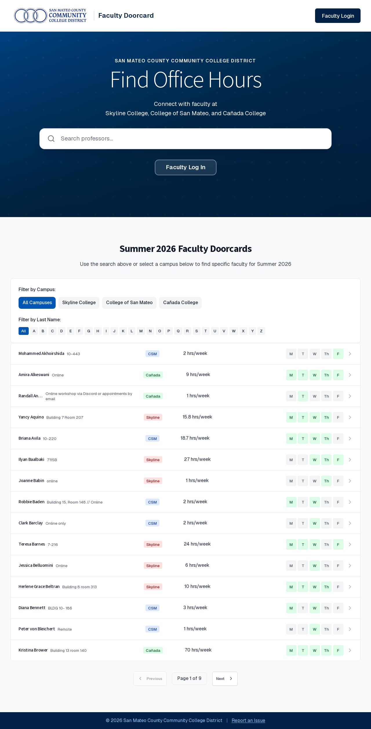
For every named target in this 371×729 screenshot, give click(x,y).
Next (225, 678)
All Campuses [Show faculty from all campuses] (37, 302)
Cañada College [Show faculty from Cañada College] (180, 302)
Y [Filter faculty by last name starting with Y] (252, 330)
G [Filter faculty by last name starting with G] (88, 330)
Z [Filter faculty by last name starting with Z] (261, 330)
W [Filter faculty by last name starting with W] (234, 330)
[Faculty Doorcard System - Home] (84, 15)
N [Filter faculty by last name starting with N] (150, 330)
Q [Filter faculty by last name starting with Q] (178, 330)
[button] (185, 353)
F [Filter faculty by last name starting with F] (79, 330)
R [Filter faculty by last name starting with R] (187, 330)
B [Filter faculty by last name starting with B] (43, 330)
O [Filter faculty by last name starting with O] (159, 330)
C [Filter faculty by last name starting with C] (52, 330)
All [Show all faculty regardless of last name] (23, 330)
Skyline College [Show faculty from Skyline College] (79, 302)
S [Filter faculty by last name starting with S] (196, 330)
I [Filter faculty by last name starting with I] (106, 330)
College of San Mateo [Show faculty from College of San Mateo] (129, 302)
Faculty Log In (185, 167)
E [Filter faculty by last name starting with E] (71, 330)
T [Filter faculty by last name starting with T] (205, 330)
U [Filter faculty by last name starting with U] (215, 330)
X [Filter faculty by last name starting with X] (243, 330)
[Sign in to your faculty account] (338, 15)
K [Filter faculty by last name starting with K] (123, 330)
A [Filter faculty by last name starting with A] (34, 330)
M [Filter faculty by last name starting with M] (141, 330)
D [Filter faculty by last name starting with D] (61, 330)
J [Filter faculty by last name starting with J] (114, 330)
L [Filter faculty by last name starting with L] (132, 330)
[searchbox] (185, 138)
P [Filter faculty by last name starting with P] (169, 330)
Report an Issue (248, 720)
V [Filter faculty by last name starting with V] (224, 330)
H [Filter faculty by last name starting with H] (98, 330)
